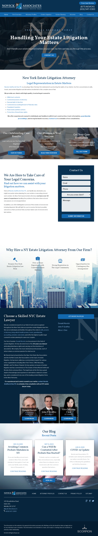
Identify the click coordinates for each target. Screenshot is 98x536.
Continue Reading (18, 471)
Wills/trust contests (13, 97)
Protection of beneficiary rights (17, 112)
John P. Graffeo (64, 327)
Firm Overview (16, 14)
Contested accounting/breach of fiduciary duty (22, 105)
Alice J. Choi (62, 330)
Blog (81, 14)
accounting (7, 335)
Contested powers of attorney (17, 100)
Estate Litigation (46, 14)
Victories (73, 14)
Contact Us (90, 14)
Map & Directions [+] (10, 509)
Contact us (53, 118)
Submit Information (76, 216)
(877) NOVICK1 (88, 7)
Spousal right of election (15, 102)
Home (6, 14)
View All (49, 480)
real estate (21, 335)
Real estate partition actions (16, 110)
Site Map (89, 493)
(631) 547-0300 (87, 9)
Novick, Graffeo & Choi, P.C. (13, 87)
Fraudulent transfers (13, 107)
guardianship (38, 332)
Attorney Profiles (31, 14)
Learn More (29, 418)
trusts (31, 332)
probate (14, 335)
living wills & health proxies (20, 332)
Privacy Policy (76, 493)
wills (42, 330)
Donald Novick (20, 341)
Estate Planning (61, 14)
